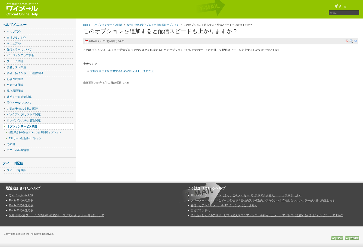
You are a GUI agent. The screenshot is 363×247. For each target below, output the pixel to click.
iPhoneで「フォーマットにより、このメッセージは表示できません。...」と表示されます (246, 195)
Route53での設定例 (21, 205)
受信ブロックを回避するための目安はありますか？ (122, 71)
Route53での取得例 (21, 200)
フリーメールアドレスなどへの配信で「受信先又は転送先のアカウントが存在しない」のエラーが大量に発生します (263, 200)
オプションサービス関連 (108, 24)
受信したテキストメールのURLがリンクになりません (224, 205)
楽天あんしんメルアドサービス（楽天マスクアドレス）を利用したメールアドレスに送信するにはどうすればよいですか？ (267, 215)
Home (86, 24)
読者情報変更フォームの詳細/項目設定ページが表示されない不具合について (56, 215)
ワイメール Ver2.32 (21, 195)
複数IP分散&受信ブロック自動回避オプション (153, 24)
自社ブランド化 (200, 210)
